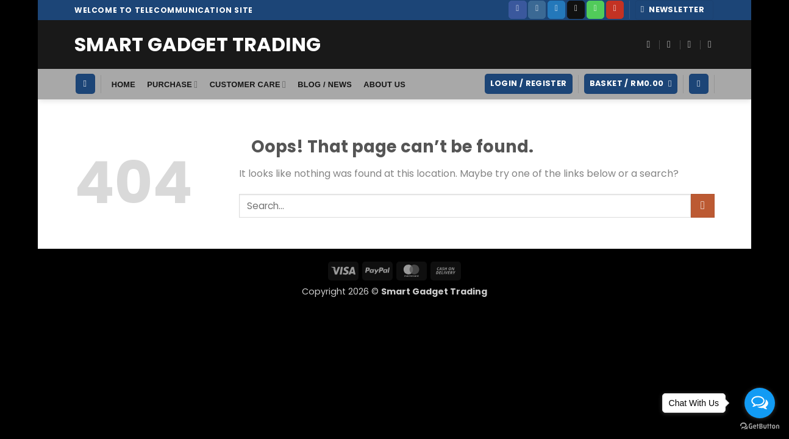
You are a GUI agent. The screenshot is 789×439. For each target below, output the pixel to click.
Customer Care (248, 84)
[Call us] (595, 10)
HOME (123, 84)
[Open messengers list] (759, 403)
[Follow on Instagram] (537, 10)
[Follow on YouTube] (615, 10)
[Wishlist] (699, 84)
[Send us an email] (576, 10)
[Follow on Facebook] (517, 10)
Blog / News (325, 84)
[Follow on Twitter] (556, 10)
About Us (384, 84)
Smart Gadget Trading (197, 44)
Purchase (172, 84)
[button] (674, 10)
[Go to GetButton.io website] (759, 426)
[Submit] (703, 206)
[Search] (85, 84)
